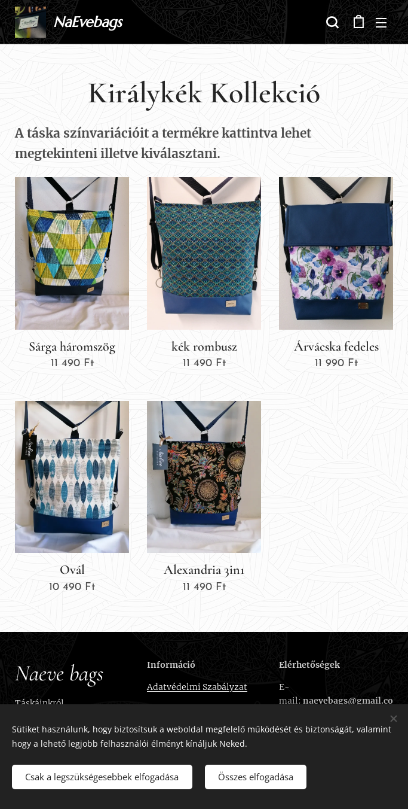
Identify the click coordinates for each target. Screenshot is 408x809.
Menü (381, 22)
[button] (332, 22)
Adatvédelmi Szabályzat (197, 687)
